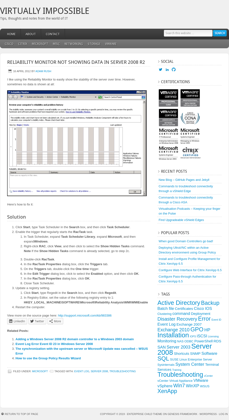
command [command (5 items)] (181, 313)
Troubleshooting (122, 371)
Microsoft (39, 44)
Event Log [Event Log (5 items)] (166, 324)
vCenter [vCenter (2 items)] (208, 375)
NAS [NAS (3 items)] (180, 341)
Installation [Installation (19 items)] (173, 335)
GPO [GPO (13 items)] (196, 329)
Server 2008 (99, 371)
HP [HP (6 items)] (207, 329)
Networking (74, 44)
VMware (110, 44)
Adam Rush (43, 71)
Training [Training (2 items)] (176, 369)
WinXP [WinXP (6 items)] (192, 385)
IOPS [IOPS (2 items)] (193, 336)
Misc (55, 44)
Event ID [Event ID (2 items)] (216, 319)
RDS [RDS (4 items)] (217, 341)
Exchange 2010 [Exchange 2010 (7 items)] (173, 329)
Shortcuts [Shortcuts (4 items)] (181, 353)
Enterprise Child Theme (144, 414)
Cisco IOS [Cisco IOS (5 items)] (203, 308)
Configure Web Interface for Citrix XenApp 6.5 (190, 270)
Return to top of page (21, 414)
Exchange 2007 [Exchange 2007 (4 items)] (189, 324)
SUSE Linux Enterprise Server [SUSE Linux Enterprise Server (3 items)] (191, 359)
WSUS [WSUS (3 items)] (204, 386)
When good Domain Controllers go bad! (186, 241)
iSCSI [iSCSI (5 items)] (202, 336)
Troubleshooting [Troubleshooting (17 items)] (180, 374)
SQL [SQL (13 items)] (163, 358)
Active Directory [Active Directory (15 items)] (178, 302)
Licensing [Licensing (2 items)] (213, 336)
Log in (223, 414)
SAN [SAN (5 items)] (161, 347)
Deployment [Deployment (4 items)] (200, 314)
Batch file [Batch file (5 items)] (165, 308)
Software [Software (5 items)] (209, 353)
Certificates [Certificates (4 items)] (184, 309)
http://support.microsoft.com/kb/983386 (85, 315)
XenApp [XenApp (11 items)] (167, 391)
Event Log (81, 371)
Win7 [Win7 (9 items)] (179, 385)
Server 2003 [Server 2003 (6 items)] (178, 347)
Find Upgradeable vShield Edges (181, 220)
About (31, 34)
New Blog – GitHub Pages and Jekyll (184, 180)
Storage (94, 44)
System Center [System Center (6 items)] (189, 364)
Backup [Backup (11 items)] (210, 303)
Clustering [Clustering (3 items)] (164, 314)
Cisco (9, 44)
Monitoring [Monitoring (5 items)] (166, 341)
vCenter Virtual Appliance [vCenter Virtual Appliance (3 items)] (175, 380)
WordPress (208, 414)
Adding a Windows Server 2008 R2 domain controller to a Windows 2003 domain (75, 339)
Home (11, 34)
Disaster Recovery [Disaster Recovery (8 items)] (177, 319)
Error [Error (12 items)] (204, 319)
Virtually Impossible (44, 11)
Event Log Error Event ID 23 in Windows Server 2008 (54, 344)
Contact (53, 34)
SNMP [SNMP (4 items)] (195, 353)
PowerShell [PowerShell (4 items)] (203, 341)
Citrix (22, 44)
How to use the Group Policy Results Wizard (48, 358)
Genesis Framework (183, 414)
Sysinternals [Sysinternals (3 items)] (166, 364)
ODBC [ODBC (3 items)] (188, 341)
